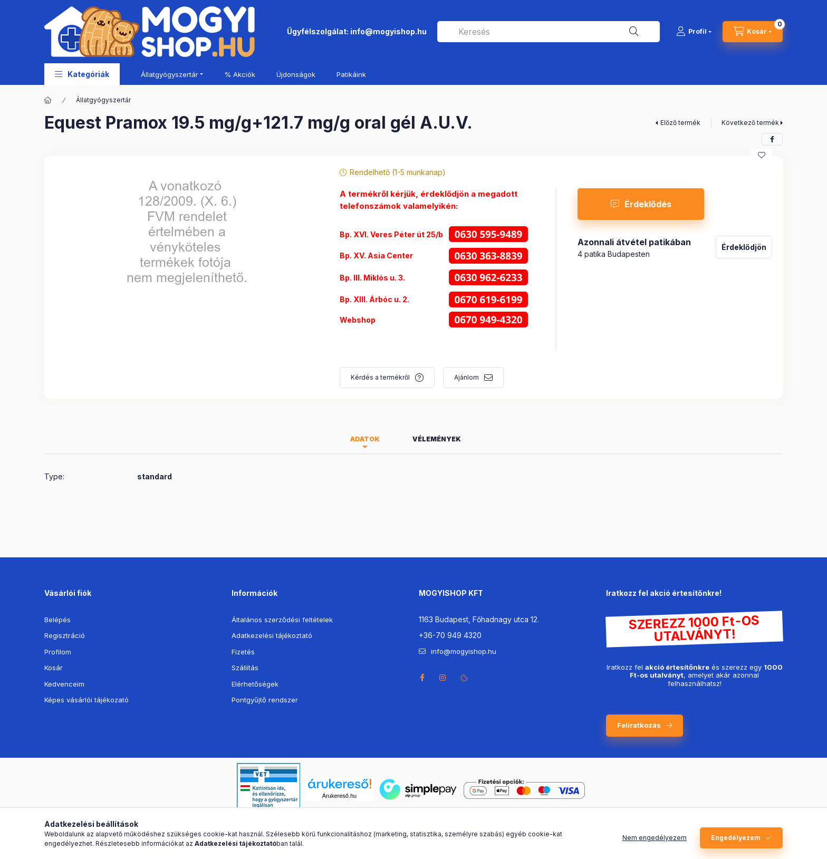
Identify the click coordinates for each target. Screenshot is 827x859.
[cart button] (753, 31)
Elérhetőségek (255, 684)
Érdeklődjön (744, 247)
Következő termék (750, 123)
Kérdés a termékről (380, 377)
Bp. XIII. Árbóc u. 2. (375, 299)
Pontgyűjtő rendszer (265, 700)
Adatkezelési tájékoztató (272, 635)
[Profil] (694, 31)
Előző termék (680, 123)
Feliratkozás (639, 725)
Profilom (57, 652)
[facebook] (772, 139)
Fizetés (243, 652)
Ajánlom (466, 377)
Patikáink (351, 74)
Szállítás (245, 667)
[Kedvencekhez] (761, 155)
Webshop (358, 319)
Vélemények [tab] (436, 439)
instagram (443, 677)
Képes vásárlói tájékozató (86, 700)
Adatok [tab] (365, 439)
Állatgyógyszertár (103, 100)
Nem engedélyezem (654, 838)
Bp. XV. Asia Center (376, 255)
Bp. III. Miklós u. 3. (372, 277)
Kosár (53, 667)
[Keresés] (634, 32)
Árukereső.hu (339, 796)
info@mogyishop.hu (388, 31)
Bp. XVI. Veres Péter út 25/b (391, 234)
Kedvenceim (64, 684)
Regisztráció (64, 635)
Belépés (57, 619)
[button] (82, 74)
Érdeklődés (647, 204)
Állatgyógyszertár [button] (169, 74)
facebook (421, 677)
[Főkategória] (48, 100)
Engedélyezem (736, 838)
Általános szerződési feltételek (282, 619)
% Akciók (239, 74)
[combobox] (548, 31)
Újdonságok (295, 74)
